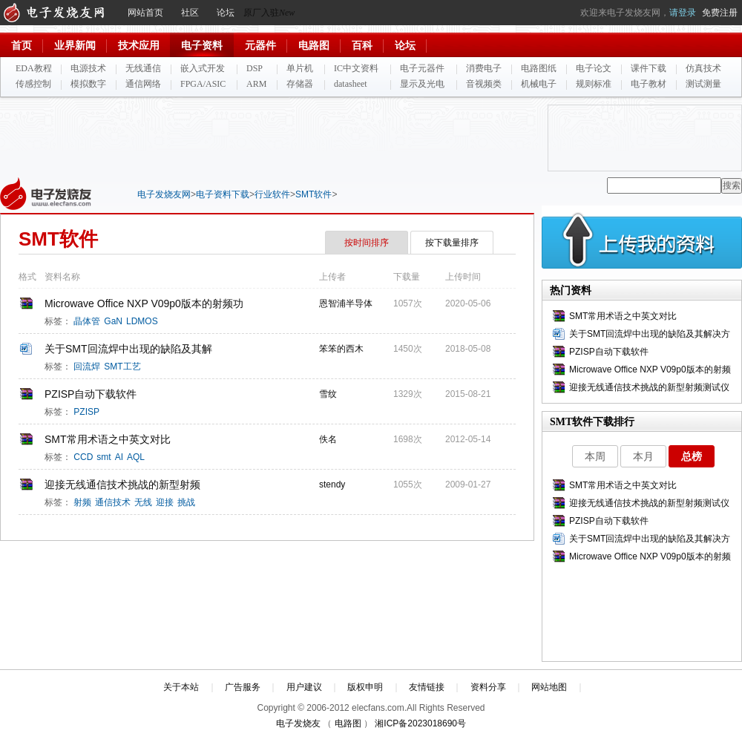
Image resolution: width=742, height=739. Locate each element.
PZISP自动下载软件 (91, 394)
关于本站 (181, 687)
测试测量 (703, 84)
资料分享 (488, 687)
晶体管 (86, 321)
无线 (143, 502)
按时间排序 (366, 242)
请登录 (682, 12)
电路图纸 (538, 68)
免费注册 (720, 12)
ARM (256, 84)
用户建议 (304, 687)
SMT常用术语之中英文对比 (108, 439)
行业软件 (272, 194)
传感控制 (33, 84)
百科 (362, 45)
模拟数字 (88, 84)
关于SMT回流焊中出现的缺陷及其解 (128, 349)
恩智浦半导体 (347, 303)
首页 (21, 45)
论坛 (225, 12)
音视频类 (484, 84)
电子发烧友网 (164, 194)
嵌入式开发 (202, 68)
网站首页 (145, 12)
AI (119, 457)
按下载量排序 (452, 242)
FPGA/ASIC (203, 84)
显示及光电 (422, 84)
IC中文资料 (356, 68)
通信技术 (113, 502)
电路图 (313, 45)
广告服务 (242, 687)
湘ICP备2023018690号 (420, 723)
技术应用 (139, 45)
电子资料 (202, 45)
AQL (136, 457)
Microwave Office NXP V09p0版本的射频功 (144, 303)
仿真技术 (703, 68)
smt (103, 457)
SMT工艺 (122, 366)
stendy (333, 484)
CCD (83, 457)
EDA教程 (34, 68)
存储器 (299, 84)
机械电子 (538, 84)
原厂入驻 (269, 12)
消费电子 (484, 68)
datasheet (350, 84)
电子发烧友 (298, 723)
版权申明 (365, 687)
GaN (113, 321)
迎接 (165, 502)
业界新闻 (75, 45)
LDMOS (142, 321)
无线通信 (143, 68)
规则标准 (593, 84)
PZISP (86, 412)
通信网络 (143, 84)
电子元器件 (422, 68)
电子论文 (593, 68)
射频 (82, 502)
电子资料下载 (222, 194)
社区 (190, 12)
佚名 (329, 439)
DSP (254, 68)
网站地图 (549, 687)
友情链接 (426, 687)
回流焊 (86, 366)
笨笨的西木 (342, 349)
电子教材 (648, 84)
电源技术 (88, 68)
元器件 (260, 45)
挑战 (186, 502)
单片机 (299, 68)
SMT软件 (313, 194)
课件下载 (648, 68)
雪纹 (329, 394)
